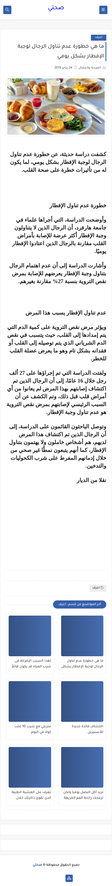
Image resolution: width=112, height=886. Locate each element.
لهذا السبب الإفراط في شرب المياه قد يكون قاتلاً (31, 664)
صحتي (56, 8)
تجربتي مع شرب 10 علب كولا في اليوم (32, 729)
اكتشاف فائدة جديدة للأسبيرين (87, 729)
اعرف (98, 37)
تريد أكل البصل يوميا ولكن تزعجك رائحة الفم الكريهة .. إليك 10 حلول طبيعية (83, 795)
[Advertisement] (60, 521)
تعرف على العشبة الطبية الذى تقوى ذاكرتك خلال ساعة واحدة (31, 795)
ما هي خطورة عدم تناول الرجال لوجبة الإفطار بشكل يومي (82, 664)
